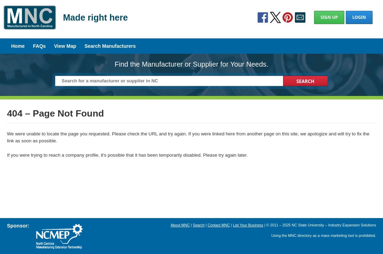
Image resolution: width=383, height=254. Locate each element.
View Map (65, 46)
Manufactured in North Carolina (29, 22)
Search (199, 225)
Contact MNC (219, 225)
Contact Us (300, 17)
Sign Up (329, 17)
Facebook (262, 17)
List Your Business (248, 225)
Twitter (275, 17)
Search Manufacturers (110, 46)
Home (18, 46)
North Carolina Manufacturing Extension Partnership (59, 237)
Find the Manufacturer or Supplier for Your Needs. (191, 64)
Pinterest (287, 17)
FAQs (39, 46)
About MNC (180, 225)
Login (359, 17)
